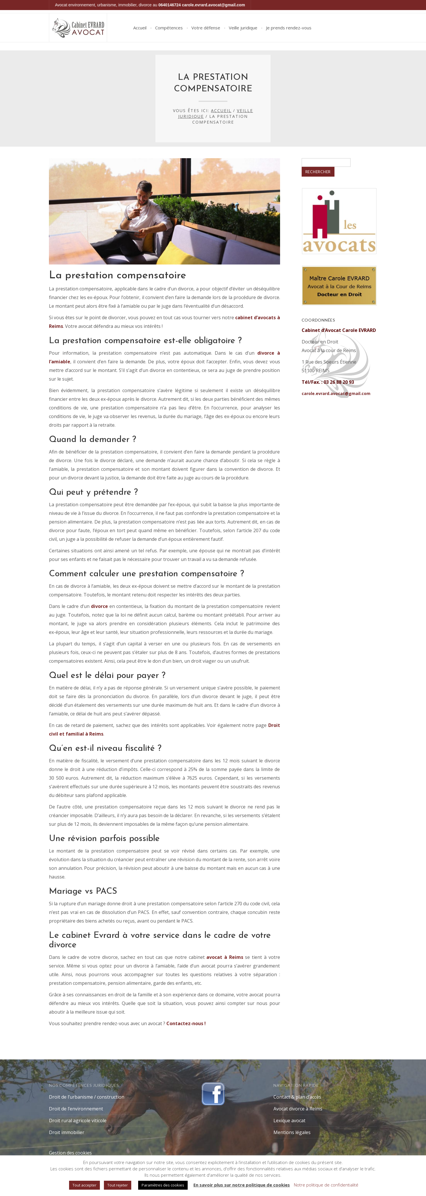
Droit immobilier (66, 1132)
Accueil (140, 28)
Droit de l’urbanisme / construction (86, 1097)
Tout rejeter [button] (117, 1185)
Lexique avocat (289, 1120)
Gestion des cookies (70, 1153)
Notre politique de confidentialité (326, 1185)
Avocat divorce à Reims (297, 1109)
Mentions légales (292, 1132)
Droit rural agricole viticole (77, 1120)
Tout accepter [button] (84, 1185)
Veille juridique (243, 28)
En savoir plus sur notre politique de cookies (241, 1185)
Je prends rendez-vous (288, 28)
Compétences (169, 28)
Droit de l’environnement (76, 1109)
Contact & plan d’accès (297, 1097)
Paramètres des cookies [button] (163, 1185)
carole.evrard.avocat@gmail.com (213, 5)
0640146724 (169, 5)
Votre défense (205, 28)
